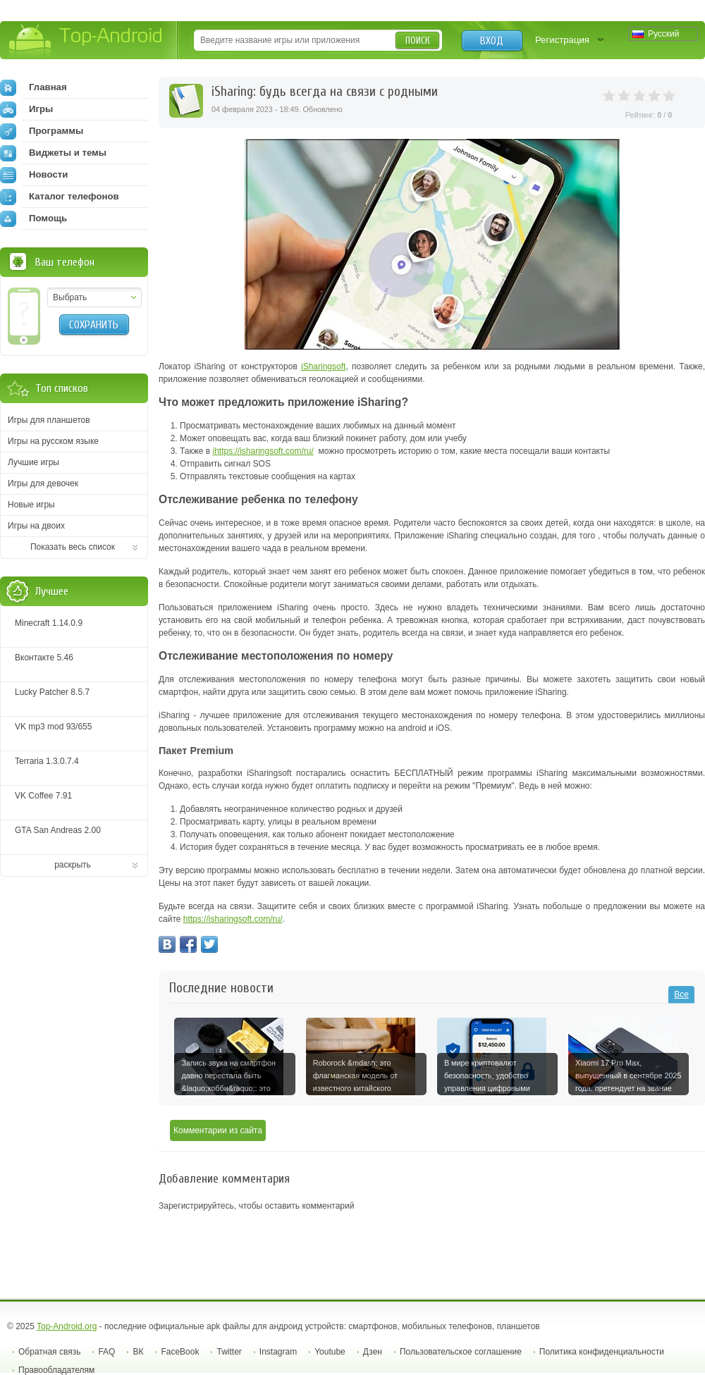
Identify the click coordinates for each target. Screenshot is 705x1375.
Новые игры (31, 505)
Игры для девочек (43, 483)
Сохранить (93, 325)
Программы (41, 131)
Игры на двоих (36, 526)
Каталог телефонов (59, 196)
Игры (26, 109)
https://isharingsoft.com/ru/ (264, 451)
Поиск (417, 41)
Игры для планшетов (49, 420)
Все (681, 994)
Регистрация (562, 40)
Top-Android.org (67, 1326)
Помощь (33, 218)
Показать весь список (72, 547)
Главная (33, 87)
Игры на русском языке (53, 441)
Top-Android (86, 41)
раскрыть (72, 865)
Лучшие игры (33, 462)
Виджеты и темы (53, 153)
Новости (34, 174)
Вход (491, 41)
